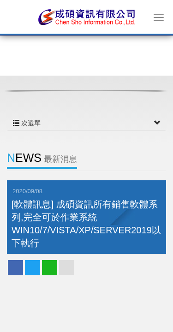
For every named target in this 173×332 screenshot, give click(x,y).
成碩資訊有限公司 (86, 16)
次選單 (86, 123)
